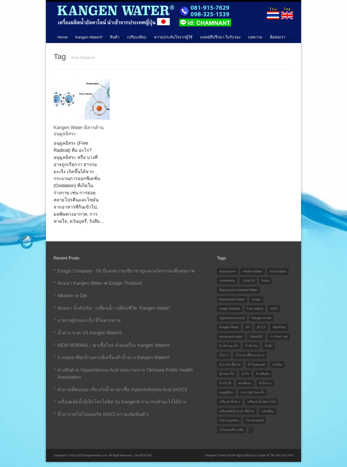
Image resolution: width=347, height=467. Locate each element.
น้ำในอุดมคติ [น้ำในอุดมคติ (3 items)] (256, 364)
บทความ (255, 37)
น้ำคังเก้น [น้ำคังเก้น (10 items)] (251, 346)
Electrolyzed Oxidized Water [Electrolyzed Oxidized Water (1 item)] (238, 290)
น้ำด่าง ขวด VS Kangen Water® (89, 332)
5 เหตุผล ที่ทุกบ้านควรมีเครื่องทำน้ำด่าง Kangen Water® (113, 357)
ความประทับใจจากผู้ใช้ (173, 37)
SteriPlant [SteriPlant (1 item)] (279, 327)
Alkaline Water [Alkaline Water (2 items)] (252, 271)
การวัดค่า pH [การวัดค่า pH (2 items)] (279, 336)
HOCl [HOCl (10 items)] (274, 308)
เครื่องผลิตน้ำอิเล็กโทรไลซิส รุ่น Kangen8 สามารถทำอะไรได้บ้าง (121, 401)
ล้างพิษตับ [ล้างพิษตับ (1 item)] (262, 374)
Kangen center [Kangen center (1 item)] (261, 318)
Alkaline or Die (72, 295)
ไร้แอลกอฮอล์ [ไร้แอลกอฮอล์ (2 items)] (254, 420)
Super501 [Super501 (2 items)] (256, 336)
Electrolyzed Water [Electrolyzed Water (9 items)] (232, 299)
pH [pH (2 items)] (248, 327)
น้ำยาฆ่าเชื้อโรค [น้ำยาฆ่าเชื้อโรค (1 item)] (230, 364)
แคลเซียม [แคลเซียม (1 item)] (267, 411)
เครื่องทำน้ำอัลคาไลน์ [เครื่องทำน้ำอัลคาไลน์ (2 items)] (261, 402)
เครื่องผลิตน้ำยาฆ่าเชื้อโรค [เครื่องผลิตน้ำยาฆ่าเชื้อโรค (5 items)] (236, 411)
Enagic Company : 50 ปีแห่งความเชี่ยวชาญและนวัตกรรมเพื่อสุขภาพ (125, 270)
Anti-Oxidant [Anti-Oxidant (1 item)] (277, 271)
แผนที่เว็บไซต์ (143, 455)
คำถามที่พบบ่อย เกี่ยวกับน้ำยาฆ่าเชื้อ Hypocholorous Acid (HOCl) (122, 389)
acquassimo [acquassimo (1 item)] (227, 271)
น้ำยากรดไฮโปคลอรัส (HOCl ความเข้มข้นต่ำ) (103, 414)
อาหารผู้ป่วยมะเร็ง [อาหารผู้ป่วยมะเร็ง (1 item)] (253, 392)
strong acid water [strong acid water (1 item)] (230, 336)
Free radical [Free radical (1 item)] (255, 308)
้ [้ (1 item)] (251, 430)
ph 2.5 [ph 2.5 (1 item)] (261, 327)
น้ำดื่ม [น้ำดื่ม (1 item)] (268, 346)
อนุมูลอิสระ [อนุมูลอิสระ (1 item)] (226, 392)
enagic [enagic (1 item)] (256, 299)
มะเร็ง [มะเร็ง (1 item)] (245, 374)
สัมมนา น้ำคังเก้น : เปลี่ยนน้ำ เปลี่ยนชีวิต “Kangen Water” (113, 308)
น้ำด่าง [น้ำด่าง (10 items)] (223, 355)
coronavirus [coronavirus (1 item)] (227, 280)
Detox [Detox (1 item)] (265, 280)
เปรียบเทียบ (136, 37)
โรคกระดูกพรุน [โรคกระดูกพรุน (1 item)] (229, 420)
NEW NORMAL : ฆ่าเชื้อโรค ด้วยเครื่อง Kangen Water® (113, 345)
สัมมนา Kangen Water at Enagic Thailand (99, 283)
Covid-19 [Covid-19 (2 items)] (248, 280)
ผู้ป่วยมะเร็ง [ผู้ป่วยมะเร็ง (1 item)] (226, 374)
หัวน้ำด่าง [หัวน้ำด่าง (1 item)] (265, 383)
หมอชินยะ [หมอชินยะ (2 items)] (245, 383)
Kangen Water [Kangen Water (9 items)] (229, 327)
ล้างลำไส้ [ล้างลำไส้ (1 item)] (225, 383)
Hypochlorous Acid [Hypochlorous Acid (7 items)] (231, 318)
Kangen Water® (88, 37)
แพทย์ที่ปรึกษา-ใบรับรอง (220, 37)
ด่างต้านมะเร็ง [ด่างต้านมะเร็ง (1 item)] (228, 346)
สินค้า (114, 37)
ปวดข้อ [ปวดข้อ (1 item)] (277, 364)
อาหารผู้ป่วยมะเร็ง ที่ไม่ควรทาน (88, 320)
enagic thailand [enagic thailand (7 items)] (229, 308)
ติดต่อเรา (277, 37)
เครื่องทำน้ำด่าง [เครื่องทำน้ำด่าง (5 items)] (229, 402)
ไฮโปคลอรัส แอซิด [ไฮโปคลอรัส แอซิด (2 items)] (231, 430)
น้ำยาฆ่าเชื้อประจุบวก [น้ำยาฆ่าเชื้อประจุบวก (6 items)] (250, 355)
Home (62, 37)
